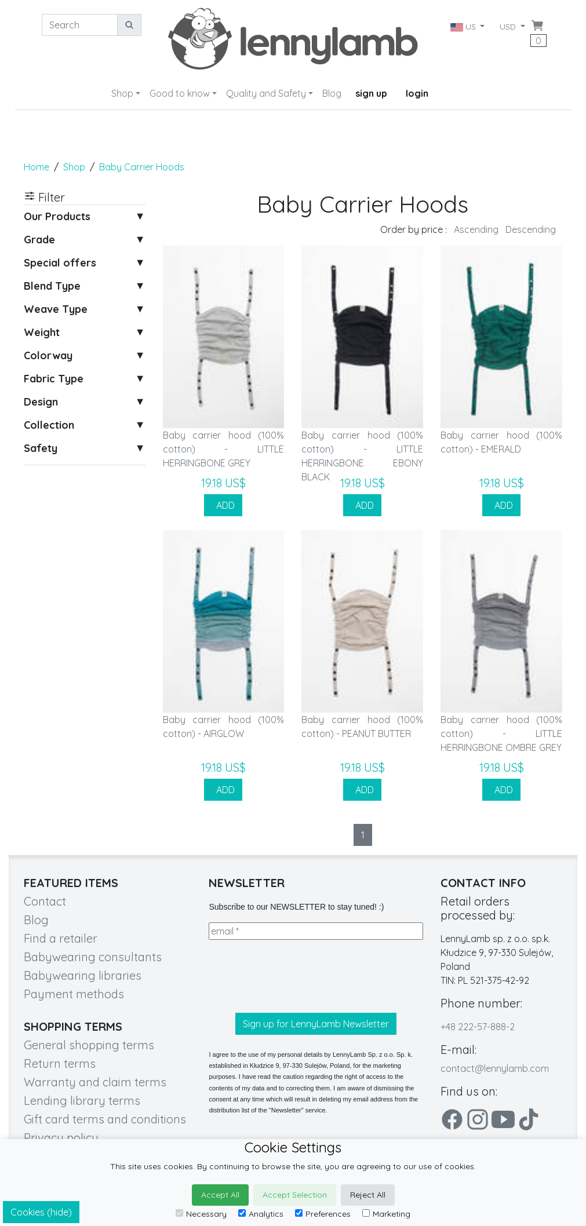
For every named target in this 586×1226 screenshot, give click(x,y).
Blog (331, 93)
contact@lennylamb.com (495, 1068)
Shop (122, 93)
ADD (223, 505)
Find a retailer (60, 938)
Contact (45, 901)
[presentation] (297, 976)
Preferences (323, 1214)
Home (36, 167)
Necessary (201, 1214)
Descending (530, 229)
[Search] (80, 25)
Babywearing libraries (82, 975)
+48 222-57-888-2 (478, 1026)
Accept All (220, 1194)
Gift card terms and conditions (105, 1119)
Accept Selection (295, 1194)
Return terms (60, 1063)
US (463, 26)
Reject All (367, 1194)
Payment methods (74, 994)
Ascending (476, 229)
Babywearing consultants (93, 957)
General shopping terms (89, 1045)
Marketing (386, 1214)
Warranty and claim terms (95, 1082)
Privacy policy (61, 1137)
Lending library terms (82, 1100)
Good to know (180, 93)
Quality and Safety (266, 93)
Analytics (260, 1214)
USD (509, 26)
